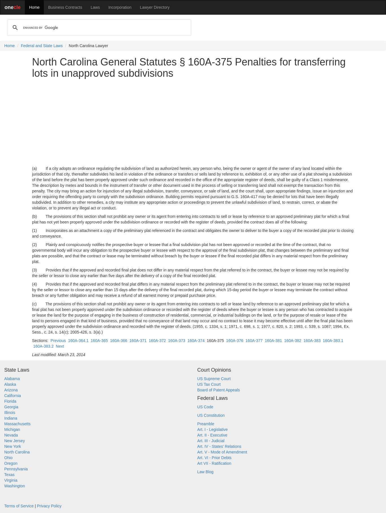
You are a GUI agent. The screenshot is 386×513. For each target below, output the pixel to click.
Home (34, 7)
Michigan (12, 429)
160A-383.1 (333, 340)
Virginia (10, 480)
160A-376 (234, 340)
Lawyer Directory (154, 7)
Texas (9, 474)
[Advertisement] (193, 122)
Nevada (11, 435)
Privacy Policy (49, 506)
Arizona (11, 390)
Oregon (11, 463)
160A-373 (176, 340)
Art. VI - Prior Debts (214, 457)
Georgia (11, 407)
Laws (95, 7)
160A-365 (99, 340)
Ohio (8, 457)
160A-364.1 (78, 340)
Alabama (12, 378)
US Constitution (211, 415)
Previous (58, 340)
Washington (14, 486)
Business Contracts (65, 7)
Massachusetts (17, 424)
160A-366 (118, 340)
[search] (98, 27)
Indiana (10, 418)
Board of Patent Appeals (218, 390)
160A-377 (254, 340)
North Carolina (17, 452)
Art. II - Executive (212, 435)
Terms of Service (19, 506)
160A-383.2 (43, 346)
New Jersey (14, 441)
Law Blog (205, 472)
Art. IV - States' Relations (219, 446)
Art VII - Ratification (214, 463)
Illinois (9, 412)
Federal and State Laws (42, 45)
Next (60, 346)
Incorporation (120, 7)
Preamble (205, 424)
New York (12, 446)
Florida (10, 401)
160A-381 (273, 340)
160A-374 (196, 340)
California (12, 395)
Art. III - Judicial (210, 441)
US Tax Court (209, 384)
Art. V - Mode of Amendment (222, 452)
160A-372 (157, 340)
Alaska (10, 384)
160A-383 (312, 340)
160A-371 (138, 340)
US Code (205, 407)
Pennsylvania (16, 469)
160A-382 (292, 340)
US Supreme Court (214, 378)
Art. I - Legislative (212, 429)
